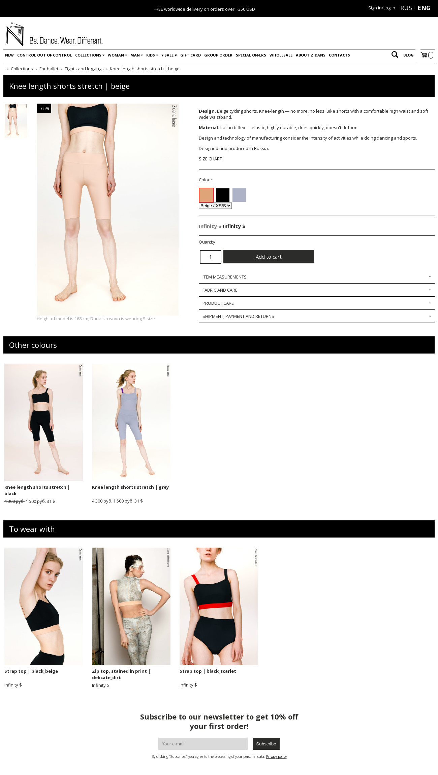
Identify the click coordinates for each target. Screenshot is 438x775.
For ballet (48, 69)
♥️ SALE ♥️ (169, 55)
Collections (88, 55)
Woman (116, 55)
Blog (408, 55)
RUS (406, 8)
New (9, 55)
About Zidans (310, 55)
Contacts (339, 55)
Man (135, 55)
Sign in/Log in (381, 8)
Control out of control (44, 55)
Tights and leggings (84, 69)
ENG (424, 8)
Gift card (190, 55)
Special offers (251, 55)
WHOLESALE (281, 55)
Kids (150, 55)
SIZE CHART (210, 159)
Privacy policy (276, 756)
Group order (218, 55)
